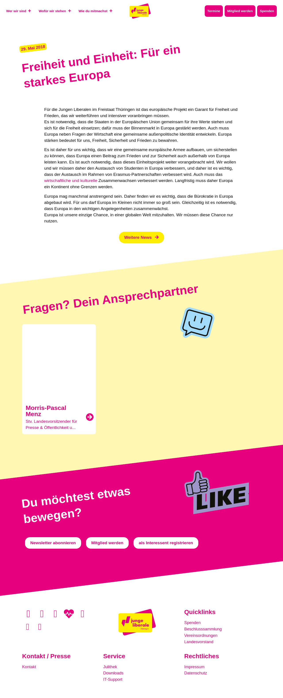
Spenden (192, 622)
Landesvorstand (199, 641)
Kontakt (29, 666)
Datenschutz (196, 672)
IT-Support (113, 678)
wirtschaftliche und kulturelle (70, 180)
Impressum (194, 666)
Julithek (110, 666)
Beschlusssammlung (203, 629)
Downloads (113, 672)
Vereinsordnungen (201, 635)
